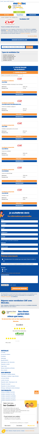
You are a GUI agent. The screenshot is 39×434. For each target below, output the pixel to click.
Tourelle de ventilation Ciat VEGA (8, 392)
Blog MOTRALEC (4, 360)
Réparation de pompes (5, 384)
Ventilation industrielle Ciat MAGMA (8, 396)
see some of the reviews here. (19, 331)
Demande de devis (19, 94)
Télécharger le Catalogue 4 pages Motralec (10, 376)
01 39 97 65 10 (20, 15)
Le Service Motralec (5, 378)
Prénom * (3, 223)
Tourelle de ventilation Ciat (8, 58)
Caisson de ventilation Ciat (8, 57)
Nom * (2, 219)
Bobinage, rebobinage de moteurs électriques (10, 387)
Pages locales (4, 366)
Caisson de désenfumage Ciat (9, 56)
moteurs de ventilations (25, 33)
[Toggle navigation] (7, 15)
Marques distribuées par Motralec (8, 368)
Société (2, 1)
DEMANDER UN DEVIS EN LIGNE (19, 40)
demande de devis (32, 14)
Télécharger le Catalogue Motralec (8, 374)
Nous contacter (4, 370)
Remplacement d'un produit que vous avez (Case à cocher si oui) (19, 260)
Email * (3, 228)
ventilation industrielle (6, 296)
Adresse (3, 242)
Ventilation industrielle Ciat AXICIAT (8, 398)
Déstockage (19, 12)
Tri (3, 271)
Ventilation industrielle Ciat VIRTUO (8, 400)
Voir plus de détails (32, 36)
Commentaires (5, 274)
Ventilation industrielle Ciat (8, 55)
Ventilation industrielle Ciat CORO (8, 394)
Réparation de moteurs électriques (8, 386)
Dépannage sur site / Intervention (8, 362)
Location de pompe (5, 380)
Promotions (3, 356)
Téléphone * (4, 232)
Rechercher (29, 47)
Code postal (4, 247)
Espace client (6, 1)
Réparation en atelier (5, 364)
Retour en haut (36, 392)
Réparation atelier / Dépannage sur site (9, 382)
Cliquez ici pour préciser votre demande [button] (10, 273)
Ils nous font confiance (5, 354)
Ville (2, 251)
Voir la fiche (19, 92)
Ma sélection (12, 1)
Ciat (7, 30)
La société (3, 352)
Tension (3, 267)
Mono (4, 269)
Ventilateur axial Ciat (7, 60)
